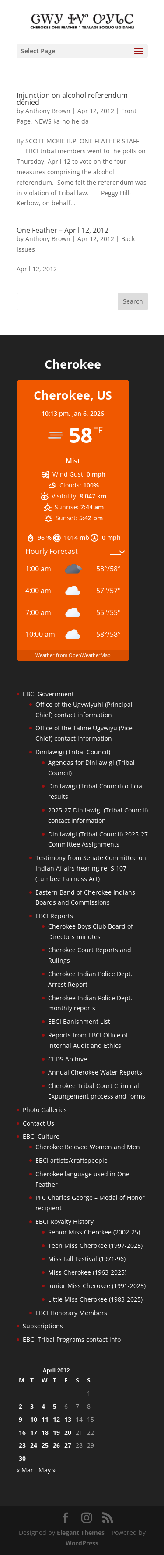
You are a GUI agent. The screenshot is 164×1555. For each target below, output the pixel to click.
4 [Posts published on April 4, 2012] (43, 1406)
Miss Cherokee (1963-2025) (87, 1272)
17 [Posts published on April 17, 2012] (33, 1432)
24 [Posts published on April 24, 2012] (33, 1445)
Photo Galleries (45, 1110)
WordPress (82, 1543)
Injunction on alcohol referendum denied (72, 98)
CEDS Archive (67, 1059)
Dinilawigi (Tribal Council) (72, 752)
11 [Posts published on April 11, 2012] (45, 1419)
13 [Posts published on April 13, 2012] (67, 1419)
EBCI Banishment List (79, 1021)
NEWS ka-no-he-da (61, 121)
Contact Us (38, 1123)
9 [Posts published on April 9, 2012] (20, 1419)
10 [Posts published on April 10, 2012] (33, 1419)
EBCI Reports (54, 916)
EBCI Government (48, 694)
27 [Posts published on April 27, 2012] (67, 1445)
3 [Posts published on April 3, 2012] (32, 1406)
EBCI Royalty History (64, 1221)
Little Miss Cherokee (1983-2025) (95, 1299)
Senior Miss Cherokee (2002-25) (94, 1232)
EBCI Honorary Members (71, 1313)
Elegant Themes (81, 1532)
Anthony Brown (47, 111)
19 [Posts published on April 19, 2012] (56, 1432)
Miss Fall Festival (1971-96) (87, 1258)
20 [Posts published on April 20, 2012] (67, 1432)
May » (47, 1470)
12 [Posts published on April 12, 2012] (56, 1419)
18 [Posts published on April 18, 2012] (45, 1432)
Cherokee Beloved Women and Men (87, 1147)
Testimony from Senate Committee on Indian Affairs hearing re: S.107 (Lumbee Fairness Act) (90, 868)
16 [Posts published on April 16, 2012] (22, 1432)
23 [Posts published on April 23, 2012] (22, 1445)
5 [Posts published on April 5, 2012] (54, 1406)
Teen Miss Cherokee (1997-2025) (95, 1245)
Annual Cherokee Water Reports (95, 1072)
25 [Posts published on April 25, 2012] (45, 1445)
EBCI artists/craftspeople (71, 1160)
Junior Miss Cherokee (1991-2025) (97, 1286)
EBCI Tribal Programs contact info (72, 1339)
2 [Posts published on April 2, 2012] (20, 1406)
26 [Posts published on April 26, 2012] (56, 1445)
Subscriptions (43, 1326)
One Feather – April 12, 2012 (62, 230)
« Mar (25, 1470)
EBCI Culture (41, 1136)
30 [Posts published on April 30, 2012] (22, 1458)
